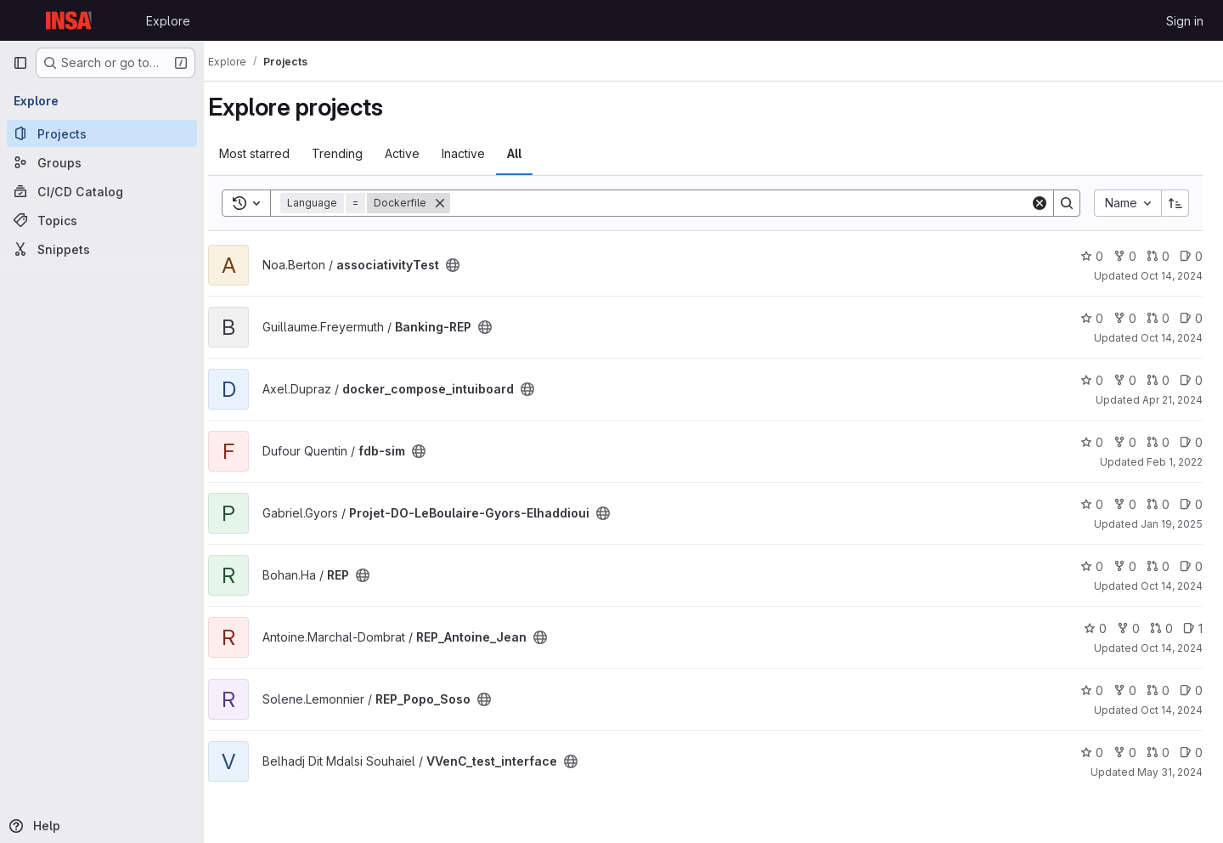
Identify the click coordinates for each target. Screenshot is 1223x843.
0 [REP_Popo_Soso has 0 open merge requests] (1158, 690)
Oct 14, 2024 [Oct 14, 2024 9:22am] (1172, 586)
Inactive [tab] (479, 153)
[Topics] (102, 220)
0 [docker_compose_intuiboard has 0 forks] (1124, 380)
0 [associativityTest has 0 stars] (1091, 256)
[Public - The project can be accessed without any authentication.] (469, 265)
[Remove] (456, 203)
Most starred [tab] (270, 153)
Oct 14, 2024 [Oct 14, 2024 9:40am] (1172, 648)
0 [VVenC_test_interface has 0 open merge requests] (1158, 752)
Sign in (1184, 21)
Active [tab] (418, 153)
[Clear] (1039, 203)
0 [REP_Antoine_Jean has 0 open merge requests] (1161, 628)
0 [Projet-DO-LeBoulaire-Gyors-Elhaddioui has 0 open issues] (1191, 504)
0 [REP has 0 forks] (1124, 566)
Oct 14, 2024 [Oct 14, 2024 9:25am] (1172, 710)
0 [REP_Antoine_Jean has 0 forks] (1128, 628)
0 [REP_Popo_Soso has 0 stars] (1091, 690)
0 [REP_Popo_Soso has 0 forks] (1124, 690)
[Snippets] (102, 249)
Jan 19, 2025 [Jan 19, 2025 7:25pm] (1172, 524)
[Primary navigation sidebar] (20, 62)
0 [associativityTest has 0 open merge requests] (1158, 256)
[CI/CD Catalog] (102, 191)
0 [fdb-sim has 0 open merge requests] (1158, 442)
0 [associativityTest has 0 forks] (1124, 256)
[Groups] (102, 162)
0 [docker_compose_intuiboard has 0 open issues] (1191, 380)
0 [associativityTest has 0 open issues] (1191, 256)
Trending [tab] (353, 153)
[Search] (748, 203)
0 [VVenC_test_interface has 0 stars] (1091, 752)
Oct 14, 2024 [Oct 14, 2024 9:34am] (1172, 275)
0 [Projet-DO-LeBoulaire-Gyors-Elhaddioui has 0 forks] (1124, 504)
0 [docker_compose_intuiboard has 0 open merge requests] (1158, 380)
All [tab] (530, 153)
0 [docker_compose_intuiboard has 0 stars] (1091, 380)
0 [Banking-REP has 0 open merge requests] (1158, 318)
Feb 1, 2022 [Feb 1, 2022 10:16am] (1175, 461)
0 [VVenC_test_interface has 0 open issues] (1191, 752)
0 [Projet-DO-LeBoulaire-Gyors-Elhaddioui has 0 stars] (1091, 504)
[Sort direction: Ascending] (1175, 203)
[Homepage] (70, 20)
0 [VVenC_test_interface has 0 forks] (1124, 752)
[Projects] (102, 133)
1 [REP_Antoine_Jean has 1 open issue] (1193, 628)
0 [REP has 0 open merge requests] (1158, 566)
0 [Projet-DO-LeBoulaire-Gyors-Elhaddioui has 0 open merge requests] (1158, 504)
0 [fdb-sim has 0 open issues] (1191, 442)
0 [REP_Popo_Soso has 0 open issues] (1191, 690)
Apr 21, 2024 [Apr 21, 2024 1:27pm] (1172, 399)
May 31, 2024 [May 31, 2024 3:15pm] (1170, 772)
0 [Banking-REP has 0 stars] (1091, 318)
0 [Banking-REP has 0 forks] (1124, 318)
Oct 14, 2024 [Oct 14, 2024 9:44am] (1172, 337)
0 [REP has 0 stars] (1091, 566)
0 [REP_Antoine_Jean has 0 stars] (1095, 628)
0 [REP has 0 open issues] (1191, 566)
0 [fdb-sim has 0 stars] (1091, 442)
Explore (168, 21)
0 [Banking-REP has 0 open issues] (1191, 318)
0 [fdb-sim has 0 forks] (1124, 442)
